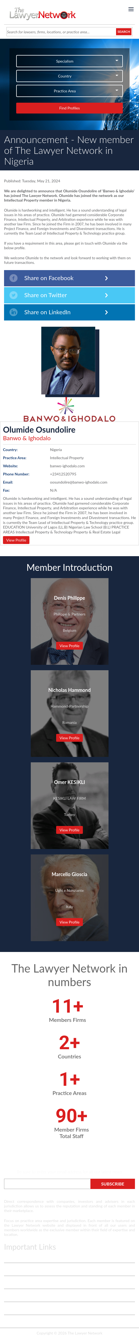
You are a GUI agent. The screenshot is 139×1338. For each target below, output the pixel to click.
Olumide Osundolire (39, 429)
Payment (11, 1321)
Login (8, 1308)
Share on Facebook (41, 278)
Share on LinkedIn (40, 312)
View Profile (16, 540)
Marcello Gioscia (69, 874)
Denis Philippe (69, 598)
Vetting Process (17, 1269)
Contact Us (13, 1295)
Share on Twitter (38, 295)
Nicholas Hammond (69, 690)
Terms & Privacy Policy (22, 1256)
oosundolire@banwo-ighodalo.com (78, 482)
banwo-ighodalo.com (67, 466)
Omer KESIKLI (69, 782)
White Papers (15, 1282)
